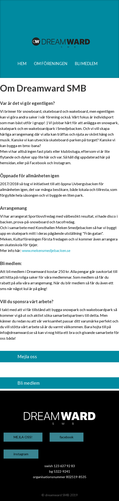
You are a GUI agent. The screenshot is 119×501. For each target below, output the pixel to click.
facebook (66, 437)
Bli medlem (28, 383)
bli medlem (86, 63)
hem (22, 63)
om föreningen (50, 63)
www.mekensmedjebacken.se (46, 250)
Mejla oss (27, 356)
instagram (21, 454)
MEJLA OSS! (23, 437)
